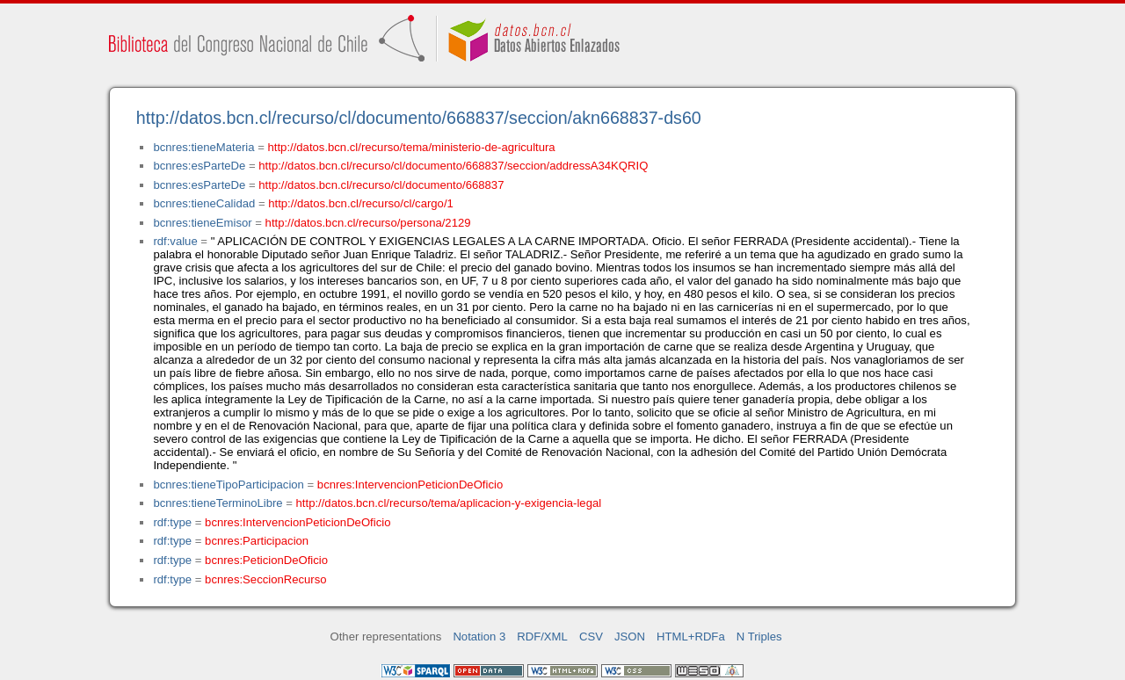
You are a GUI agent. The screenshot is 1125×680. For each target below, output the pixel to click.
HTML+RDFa (691, 636)
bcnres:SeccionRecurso (265, 579)
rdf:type (172, 522)
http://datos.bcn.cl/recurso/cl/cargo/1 (361, 203)
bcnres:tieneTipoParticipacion (228, 484)
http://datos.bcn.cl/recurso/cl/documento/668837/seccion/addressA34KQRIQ (453, 165)
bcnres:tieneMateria (203, 147)
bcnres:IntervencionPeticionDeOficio (410, 484)
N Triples (759, 636)
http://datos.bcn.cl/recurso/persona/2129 (368, 222)
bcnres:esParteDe (199, 165)
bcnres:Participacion (256, 540)
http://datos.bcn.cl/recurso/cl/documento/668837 (381, 185)
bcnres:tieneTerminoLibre (217, 503)
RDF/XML (542, 636)
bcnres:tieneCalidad (204, 203)
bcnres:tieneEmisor (202, 222)
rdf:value (175, 241)
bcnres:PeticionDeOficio (266, 560)
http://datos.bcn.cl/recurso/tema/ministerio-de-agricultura (411, 147)
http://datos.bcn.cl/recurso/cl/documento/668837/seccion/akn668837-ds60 (418, 117)
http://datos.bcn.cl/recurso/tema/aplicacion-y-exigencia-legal (449, 503)
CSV (591, 636)
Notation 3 (479, 636)
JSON (629, 636)
